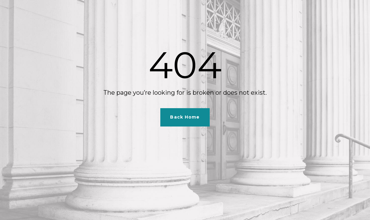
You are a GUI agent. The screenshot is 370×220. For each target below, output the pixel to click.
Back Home (185, 117)
